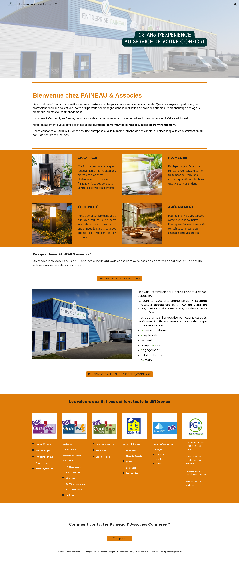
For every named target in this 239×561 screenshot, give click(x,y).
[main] (119, 115)
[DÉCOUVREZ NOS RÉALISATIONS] (119, 278)
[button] (235, 4)
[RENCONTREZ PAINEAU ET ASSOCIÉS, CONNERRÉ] (119, 374)
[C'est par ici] (119, 538)
